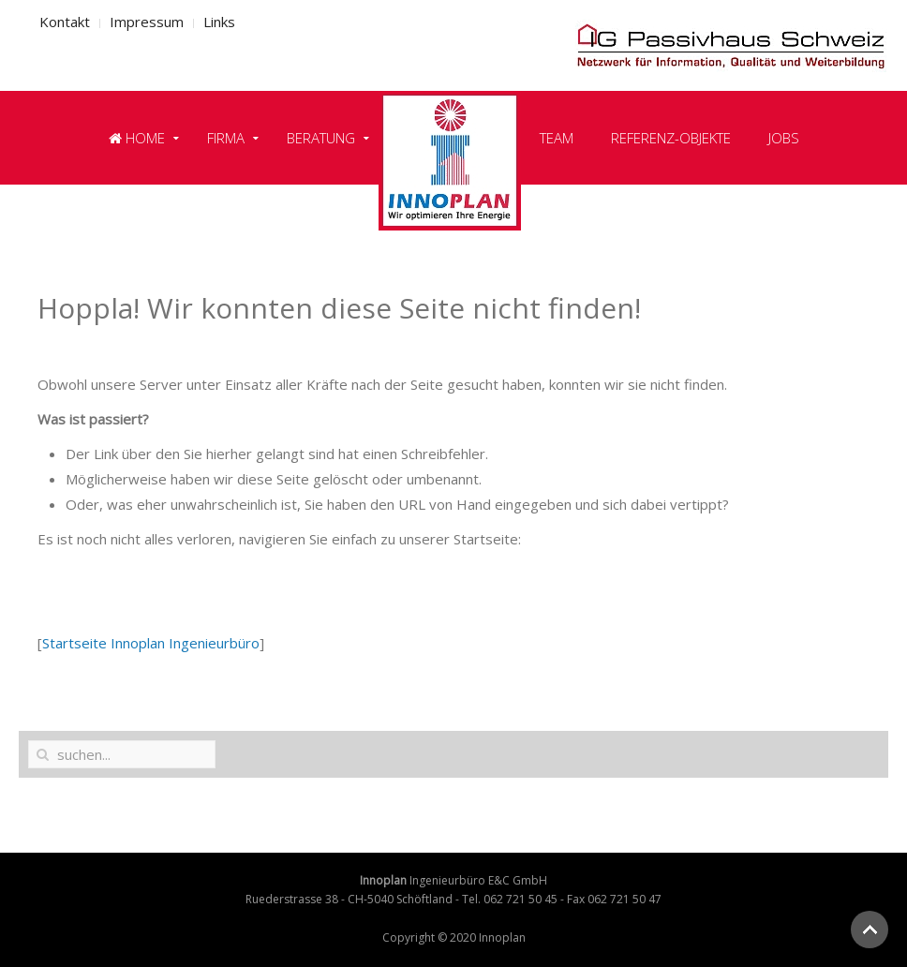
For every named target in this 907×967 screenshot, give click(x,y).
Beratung (321, 137)
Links (219, 21)
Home (137, 137)
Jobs (783, 137)
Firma (226, 137)
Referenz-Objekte (671, 137)
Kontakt (64, 21)
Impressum (147, 21)
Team (556, 137)
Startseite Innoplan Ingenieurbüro (151, 642)
